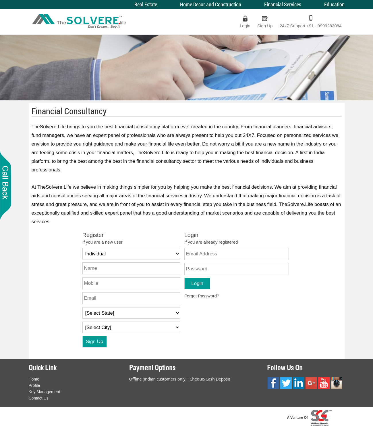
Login (245, 25)
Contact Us (39, 398)
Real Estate (145, 4)
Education (334, 4)
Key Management (44, 391)
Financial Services (282, 4)
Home (34, 379)
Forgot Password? (201, 295)
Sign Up (264, 25)
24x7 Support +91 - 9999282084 (311, 25)
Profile (34, 385)
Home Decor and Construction (210, 4)
